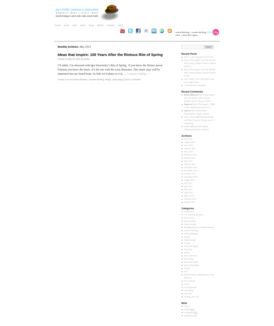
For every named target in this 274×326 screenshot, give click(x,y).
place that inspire (191, 262)
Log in (187, 306)
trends (186, 284)
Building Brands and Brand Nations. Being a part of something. (199, 120)
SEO (186, 271)
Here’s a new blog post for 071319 (198, 57)
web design (189, 290)
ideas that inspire (191, 246)
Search (187, 268)
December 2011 (190, 167)
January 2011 (189, 202)
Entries (189, 309)
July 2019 (188, 139)
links (120, 25)
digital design (190, 240)
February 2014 (190, 155)
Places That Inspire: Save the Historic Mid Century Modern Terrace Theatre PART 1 (200, 72)
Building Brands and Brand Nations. (199, 227)
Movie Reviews (190, 255)
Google (187, 243)
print (66, 25)
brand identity (190, 221)
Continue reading (138, 73)
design (108, 79)
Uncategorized (190, 287)
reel (74, 25)
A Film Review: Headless (195, 85)
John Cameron (190, 117)
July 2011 (188, 183)
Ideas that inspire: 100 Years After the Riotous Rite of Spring (110, 55)
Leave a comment (132, 79)
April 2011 (188, 192)
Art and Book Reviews (77, 79)
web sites (188, 293)
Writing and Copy (191, 297)
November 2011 (191, 170)
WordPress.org (190, 315)
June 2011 (188, 186)
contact (111, 25)
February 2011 (190, 199)
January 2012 (189, 164)
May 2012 (188, 161)
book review (189, 218)
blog (91, 25)
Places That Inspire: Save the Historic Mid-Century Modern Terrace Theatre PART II (200, 63)
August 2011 (189, 180)
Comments (190, 312)
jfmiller (87, 59)
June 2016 (188, 145)
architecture (189, 211)
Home (58, 25)
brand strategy (190, 224)
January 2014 (189, 158)
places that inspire (191, 265)
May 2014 (188, 151)
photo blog (117, 79)
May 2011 (188, 189)
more (83, 25)
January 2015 (189, 148)
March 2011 (189, 196)
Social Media (189, 281)
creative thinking (96, 79)
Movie (187, 252)
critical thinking (190, 233)
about (100, 25)
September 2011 (191, 177)
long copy (188, 249)
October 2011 (190, 173)
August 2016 (189, 142)
